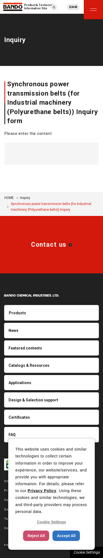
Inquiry (25, 198)
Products (17, 313)
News (13, 330)
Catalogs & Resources (29, 365)
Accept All (66, 536)
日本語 (73, 7)
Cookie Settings (86, 552)
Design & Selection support (33, 400)
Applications (20, 383)
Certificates (19, 417)
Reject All (36, 536)
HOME (9, 198)
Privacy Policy (42, 490)
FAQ (12, 434)
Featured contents (25, 348)
